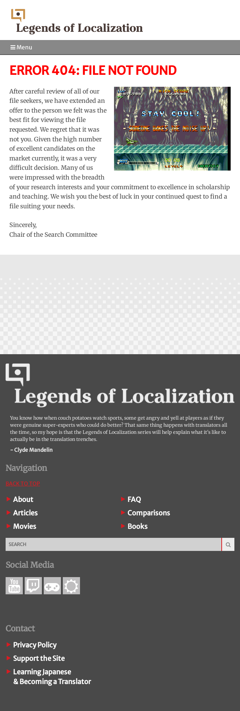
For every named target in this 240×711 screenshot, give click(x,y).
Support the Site (39, 658)
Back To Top (23, 483)
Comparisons (148, 513)
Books (137, 526)
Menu (21, 47)
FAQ (134, 499)
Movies (24, 526)
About (23, 499)
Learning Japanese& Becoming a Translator (52, 677)
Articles (25, 513)
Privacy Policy (34, 645)
